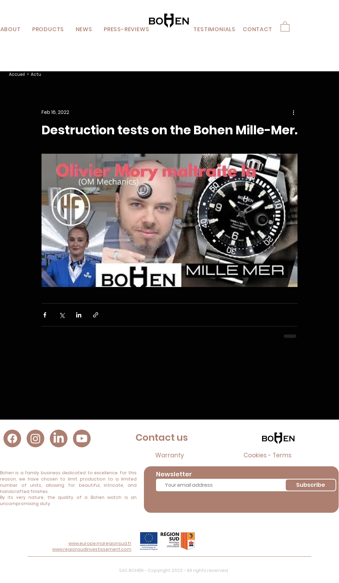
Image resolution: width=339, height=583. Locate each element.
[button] (48, 29)
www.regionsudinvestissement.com (91, 549)
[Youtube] (81, 438)
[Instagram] (35, 438)
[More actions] (293, 112)
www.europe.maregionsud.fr (99, 543)
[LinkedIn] (58, 438)
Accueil (17, 74)
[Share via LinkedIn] (78, 315)
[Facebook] (12, 438)
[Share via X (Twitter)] (61, 315)
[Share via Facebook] (45, 315)
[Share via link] (95, 315)
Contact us (162, 437)
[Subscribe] (310, 485)
